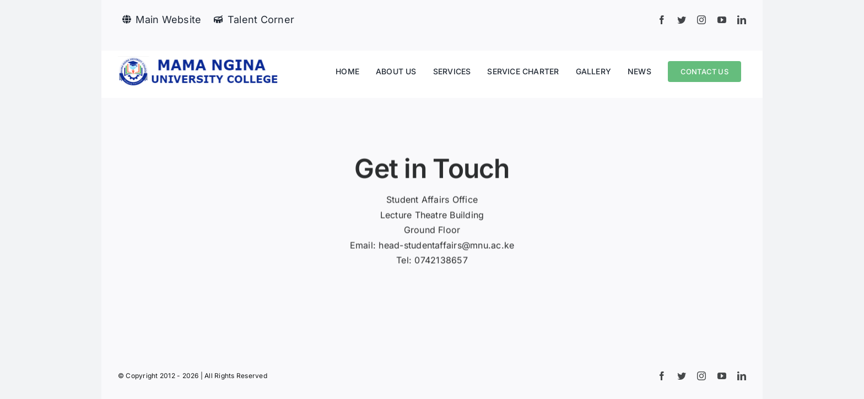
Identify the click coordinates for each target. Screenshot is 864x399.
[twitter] (681, 19)
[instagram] (701, 19)
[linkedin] (741, 19)
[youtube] (721, 19)
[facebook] (661, 19)
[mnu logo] (200, 60)
